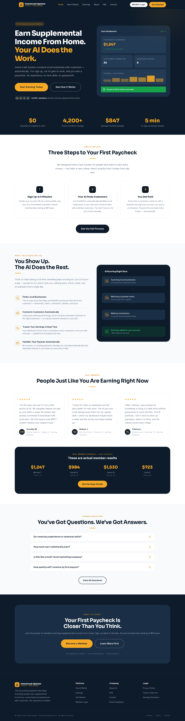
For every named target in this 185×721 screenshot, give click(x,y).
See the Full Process (92, 228)
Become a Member (76, 643)
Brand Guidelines (116, 702)
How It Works (73, 5)
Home (60, 5)
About (96, 5)
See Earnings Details (92, 484)
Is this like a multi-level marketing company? (92, 557)
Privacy (149, 715)
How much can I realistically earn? (92, 546)
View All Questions (92, 580)
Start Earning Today (31, 87)
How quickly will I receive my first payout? (92, 567)
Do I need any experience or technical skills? (92, 536)
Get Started (157, 4)
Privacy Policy (149, 688)
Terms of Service (150, 693)
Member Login (138, 4)
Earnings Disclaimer (151, 697)
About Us (113, 688)
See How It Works (66, 87)
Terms (158, 715)
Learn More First (109, 643)
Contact (113, 5)
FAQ (104, 5)
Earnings (86, 5)
